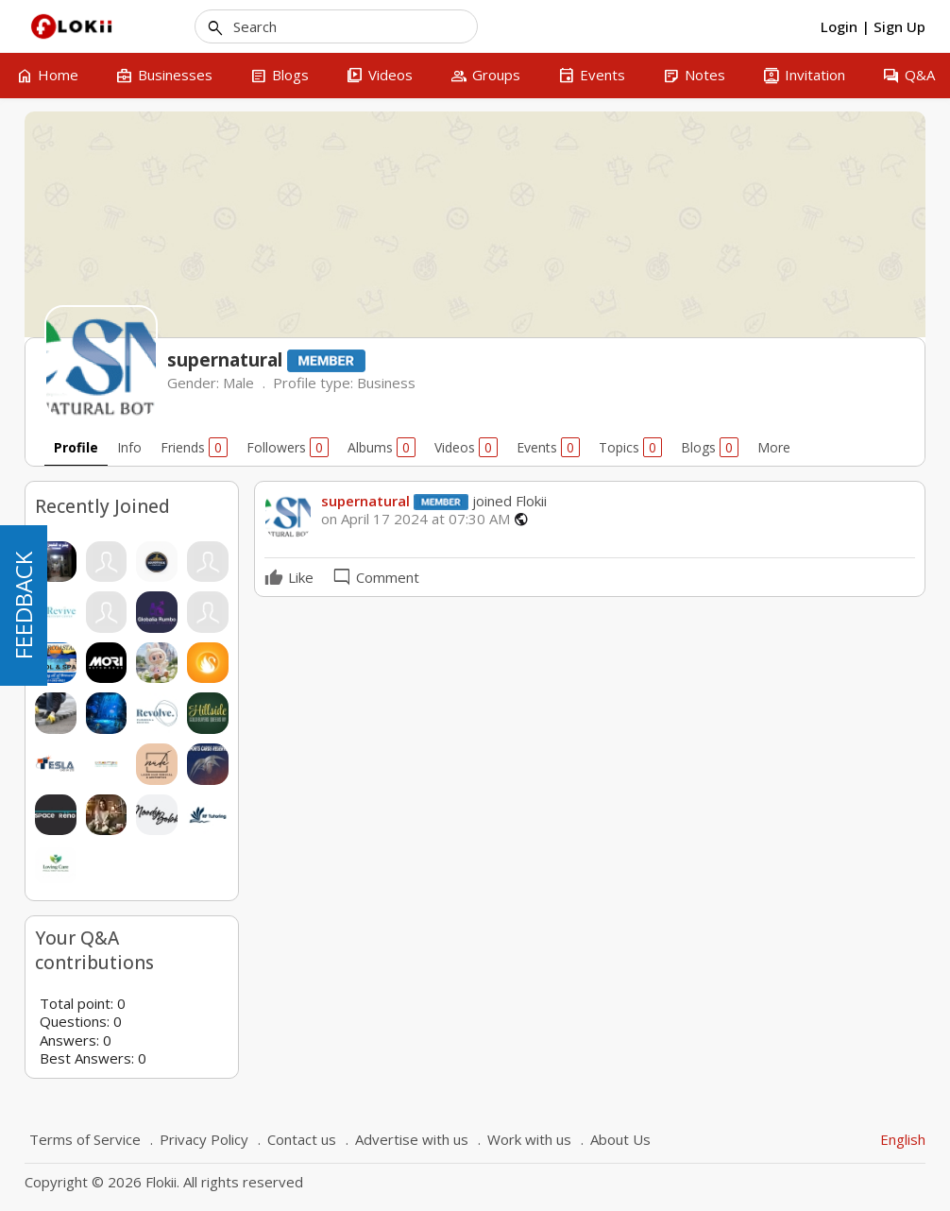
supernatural (365, 500)
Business (386, 382)
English (902, 1139)
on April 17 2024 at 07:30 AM (415, 519)
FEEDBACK (23, 605)
